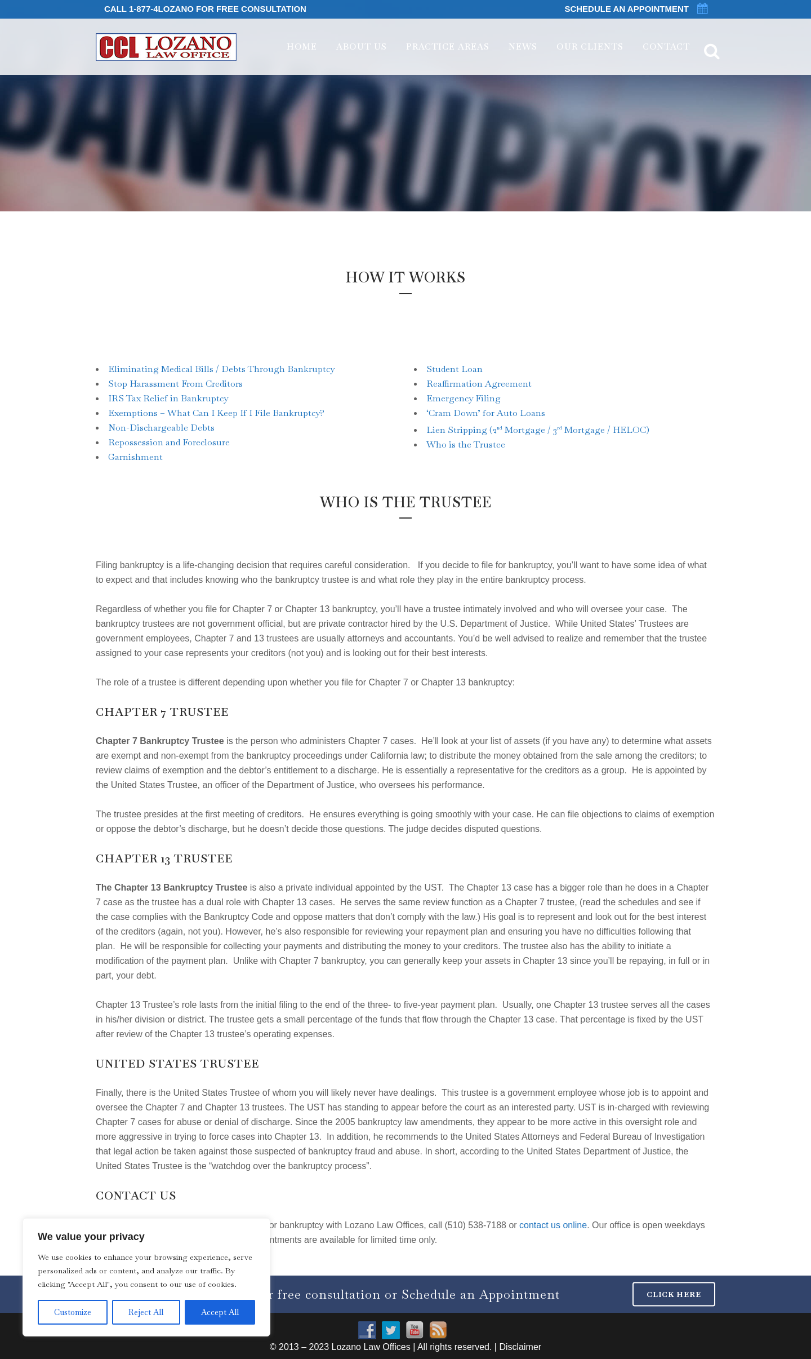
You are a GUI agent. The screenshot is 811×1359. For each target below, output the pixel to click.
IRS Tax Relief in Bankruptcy (168, 398)
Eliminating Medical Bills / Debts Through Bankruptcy (221, 369)
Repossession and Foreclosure (169, 442)
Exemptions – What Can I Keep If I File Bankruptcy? (216, 413)
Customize (72, 1312)
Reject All (145, 1312)
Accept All (220, 1312)
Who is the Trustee (465, 444)
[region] (146, 1277)
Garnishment (135, 457)
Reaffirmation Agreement (479, 383)
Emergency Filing (463, 398)
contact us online (553, 1225)
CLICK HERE (674, 1294)
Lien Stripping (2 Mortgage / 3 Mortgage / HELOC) (537, 430)
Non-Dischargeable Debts (161, 427)
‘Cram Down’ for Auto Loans (485, 413)
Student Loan (454, 369)
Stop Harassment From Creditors (175, 383)
